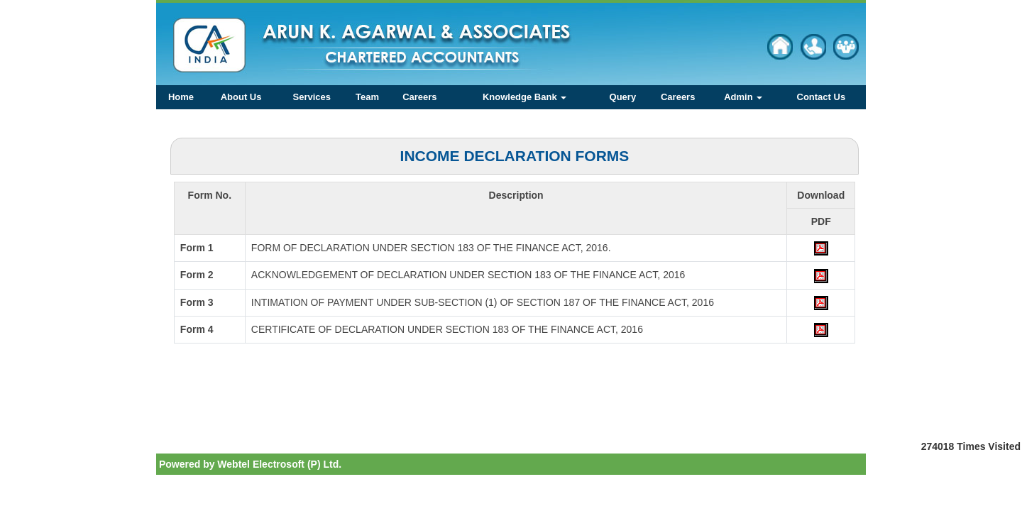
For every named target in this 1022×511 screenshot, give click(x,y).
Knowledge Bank (524, 97)
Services (312, 97)
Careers (419, 97)
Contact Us (821, 97)
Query (623, 97)
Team (367, 97)
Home (181, 97)
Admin (743, 97)
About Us (241, 97)
